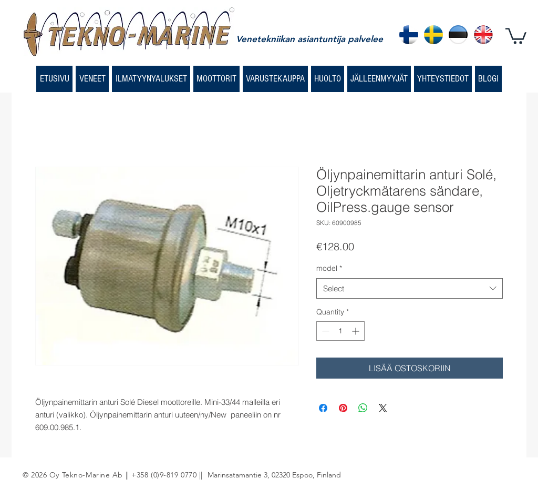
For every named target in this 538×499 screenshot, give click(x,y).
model (329, 268)
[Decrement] (324, 331)
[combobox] (409, 288)
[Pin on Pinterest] (343, 408)
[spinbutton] (340, 331)
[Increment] (356, 331)
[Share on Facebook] (323, 408)
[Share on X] (383, 408)
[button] (515, 35)
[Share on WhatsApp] (363, 408)
